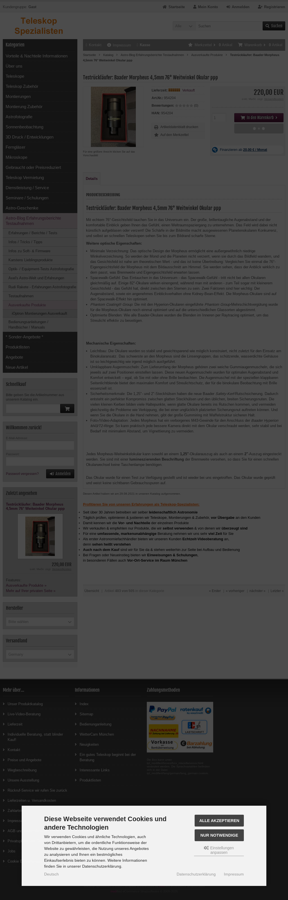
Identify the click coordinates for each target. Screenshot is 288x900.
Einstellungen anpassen (219, 850)
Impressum (234, 874)
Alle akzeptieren (219, 820)
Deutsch (51, 874)
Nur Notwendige (219, 835)
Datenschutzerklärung (196, 874)
